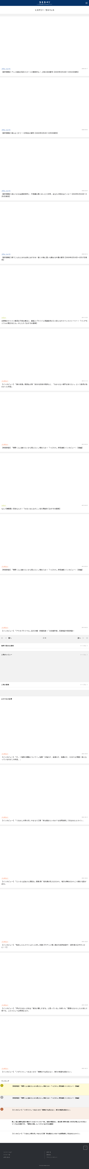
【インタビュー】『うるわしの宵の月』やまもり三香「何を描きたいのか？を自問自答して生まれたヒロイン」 (42, 820)
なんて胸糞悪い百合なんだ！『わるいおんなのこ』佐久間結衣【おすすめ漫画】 (31, 509)
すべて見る (83, 645)
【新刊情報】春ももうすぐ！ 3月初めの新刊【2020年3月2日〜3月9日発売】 (30, 133)
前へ (10, 638)
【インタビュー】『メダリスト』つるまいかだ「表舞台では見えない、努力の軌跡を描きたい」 (36, 1072)
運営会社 (49, 1154)
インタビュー (5, 381)
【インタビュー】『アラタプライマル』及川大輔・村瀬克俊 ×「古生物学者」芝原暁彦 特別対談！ (38, 631)
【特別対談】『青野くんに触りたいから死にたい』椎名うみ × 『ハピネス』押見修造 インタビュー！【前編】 (42, 570)
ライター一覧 (6, 1154)
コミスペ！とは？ (7, 1152)
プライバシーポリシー (52, 1157)
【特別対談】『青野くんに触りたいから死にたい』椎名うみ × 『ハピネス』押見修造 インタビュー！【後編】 (42, 448)
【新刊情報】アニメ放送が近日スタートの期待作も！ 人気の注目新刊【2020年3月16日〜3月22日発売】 (40, 72)
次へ (79, 638)
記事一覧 (49, 1152)
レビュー (4, 317)
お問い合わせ (6, 1157)
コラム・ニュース (6, 68)
